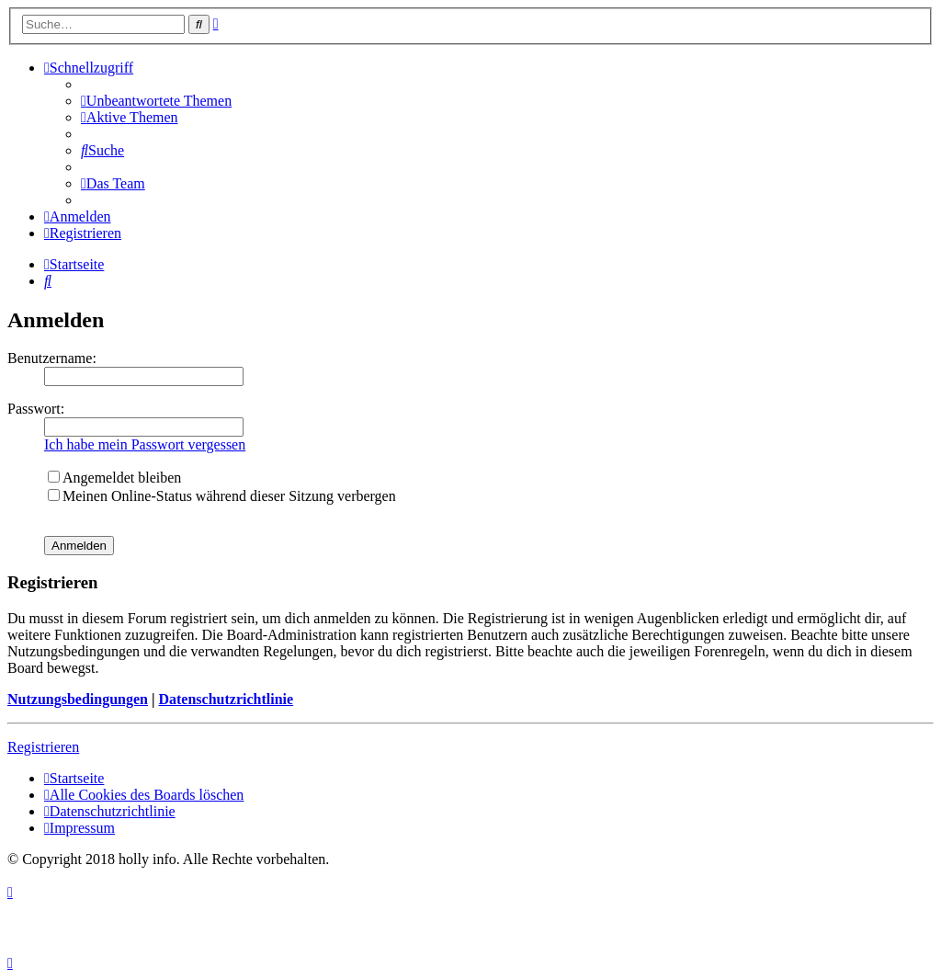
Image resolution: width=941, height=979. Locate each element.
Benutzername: (51, 358)
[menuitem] (156, 100)
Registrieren (43, 747)
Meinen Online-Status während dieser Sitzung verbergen (222, 496)
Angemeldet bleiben (114, 477)
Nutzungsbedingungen (77, 699)
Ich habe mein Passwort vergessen (144, 444)
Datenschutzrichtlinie (225, 699)
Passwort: (35, 408)
